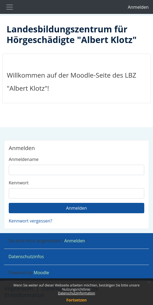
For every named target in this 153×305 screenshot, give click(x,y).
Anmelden (138, 7)
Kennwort (19, 183)
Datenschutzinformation (76, 293)
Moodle (41, 273)
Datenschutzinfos (26, 257)
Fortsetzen (76, 300)
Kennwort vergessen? (30, 221)
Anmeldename (24, 159)
